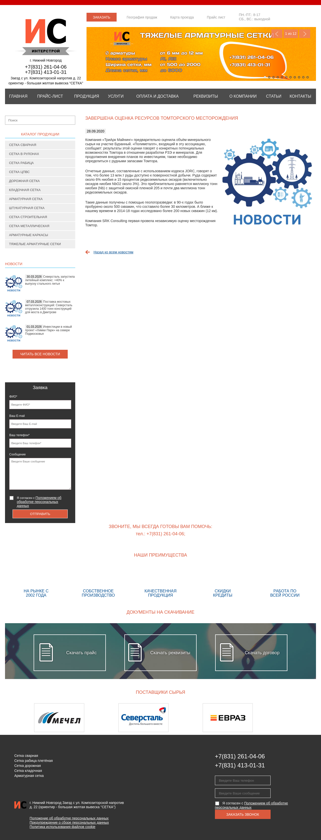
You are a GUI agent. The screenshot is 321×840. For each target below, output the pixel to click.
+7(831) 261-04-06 (45, 67)
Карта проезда (182, 17)
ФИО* (13, 396)
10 (303, 77)
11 (307, 77)
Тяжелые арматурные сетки (35, 244)
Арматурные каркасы (28, 235)
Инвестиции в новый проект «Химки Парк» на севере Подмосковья (48, 330)
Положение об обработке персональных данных (69, 818)
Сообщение (17, 454)
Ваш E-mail (17, 416)
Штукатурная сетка (27, 208)
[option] (76, 717)
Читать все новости (40, 354)
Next (304, 33)
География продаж (142, 17)
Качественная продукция (160, 581)
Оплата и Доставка (157, 96)
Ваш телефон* (19, 435)
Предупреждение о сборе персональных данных (69, 822)
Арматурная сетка (26, 199)
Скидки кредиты (223, 581)
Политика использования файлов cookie (62, 827)
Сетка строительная (28, 217)
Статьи (273, 96)
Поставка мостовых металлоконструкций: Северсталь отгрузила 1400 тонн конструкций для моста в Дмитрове (48, 307)
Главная (18, 96)
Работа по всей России (285, 581)
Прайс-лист (50, 96)
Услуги (116, 96)
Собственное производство (98, 581)
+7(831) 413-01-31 (45, 72)
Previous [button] (18, 718)
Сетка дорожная (27, 766)
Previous (276, 33)
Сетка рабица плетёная (33, 761)
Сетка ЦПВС (19, 172)
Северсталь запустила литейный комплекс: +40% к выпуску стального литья (50, 280)
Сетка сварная (22, 145)
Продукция (86, 96)
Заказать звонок (101, 18)
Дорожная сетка (24, 181)
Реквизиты (205, 96)
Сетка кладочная (28, 771)
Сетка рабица (21, 163)
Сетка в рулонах (24, 154)
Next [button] (303, 718)
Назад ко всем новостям (113, 252)
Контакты (300, 96)
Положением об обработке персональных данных (39, 502)
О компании (243, 96)
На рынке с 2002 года (36, 581)
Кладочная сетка (25, 190)
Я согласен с (39, 502)
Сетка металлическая (29, 226)
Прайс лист (216, 17)
